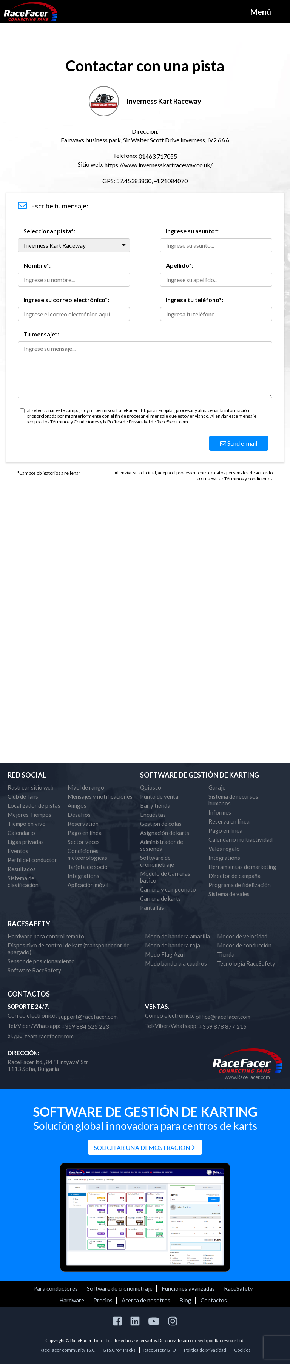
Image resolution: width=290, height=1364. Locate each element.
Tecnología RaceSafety (246, 963)
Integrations (83, 875)
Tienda (225, 954)
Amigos (77, 805)
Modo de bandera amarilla (177, 936)
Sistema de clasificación (23, 881)
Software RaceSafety (34, 970)
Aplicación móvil (88, 884)
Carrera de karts (160, 898)
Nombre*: (37, 265)
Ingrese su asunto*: (192, 231)
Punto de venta (159, 796)
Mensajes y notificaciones (100, 796)
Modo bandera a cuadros (176, 963)
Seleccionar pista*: (49, 231)
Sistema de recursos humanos (233, 800)
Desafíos (79, 814)
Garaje (216, 787)
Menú (260, 11)
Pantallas (152, 907)
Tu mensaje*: (41, 334)
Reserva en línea (229, 821)
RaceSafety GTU (159, 1350)
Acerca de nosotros (146, 1300)
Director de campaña (234, 875)
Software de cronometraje (157, 861)
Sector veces (84, 841)
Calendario (21, 832)
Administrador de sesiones (161, 845)
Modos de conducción (244, 945)
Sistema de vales (229, 893)
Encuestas (153, 814)
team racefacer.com (49, 1036)
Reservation (83, 823)
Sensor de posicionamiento (41, 961)
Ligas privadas (26, 841)
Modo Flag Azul (165, 954)
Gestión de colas (161, 823)
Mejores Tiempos (29, 814)
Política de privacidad (205, 1350)
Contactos (214, 1300)
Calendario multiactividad (240, 839)
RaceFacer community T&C (67, 1350)
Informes (219, 812)
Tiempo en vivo (27, 823)
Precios (103, 1300)
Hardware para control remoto (46, 936)
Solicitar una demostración (142, 1147)
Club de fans (23, 796)
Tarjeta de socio (88, 866)
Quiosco (150, 787)
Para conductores (55, 1288)
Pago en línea (85, 832)
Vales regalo (224, 848)
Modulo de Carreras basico (165, 877)
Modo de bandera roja (172, 945)
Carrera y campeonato (168, 889)
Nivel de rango (86, 787)
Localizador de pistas (34, 805)
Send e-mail (238, 443)
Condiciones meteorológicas (87, 854)
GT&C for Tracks (119, 1350)
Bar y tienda (155, 805)
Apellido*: (179, 265)
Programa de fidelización (239, 884)
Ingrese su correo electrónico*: (66, 299)
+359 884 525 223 (85, 1026)
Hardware (71, 1300)
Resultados (22, 869)
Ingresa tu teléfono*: (194, 299)
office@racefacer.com (223, 1016)
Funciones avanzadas (188, 1288)
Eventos (18, 850)
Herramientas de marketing (242, 866)
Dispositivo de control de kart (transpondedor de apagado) (69, 948)
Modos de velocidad (242, 936)
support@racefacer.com (88, 1016)
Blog (185, 1300)
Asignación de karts (164, 832)
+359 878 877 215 (223, 1026)
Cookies (242, 1350)
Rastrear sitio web (31, 787)
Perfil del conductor (32, 859)
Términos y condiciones (248, 478)
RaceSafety (238, 1288)
